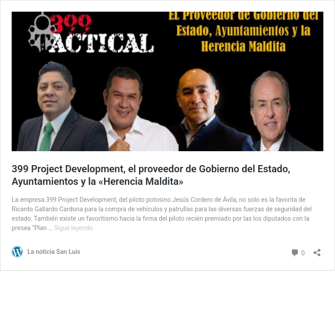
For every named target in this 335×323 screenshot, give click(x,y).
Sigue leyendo (73, 227)
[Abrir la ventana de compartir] (317, 250)
